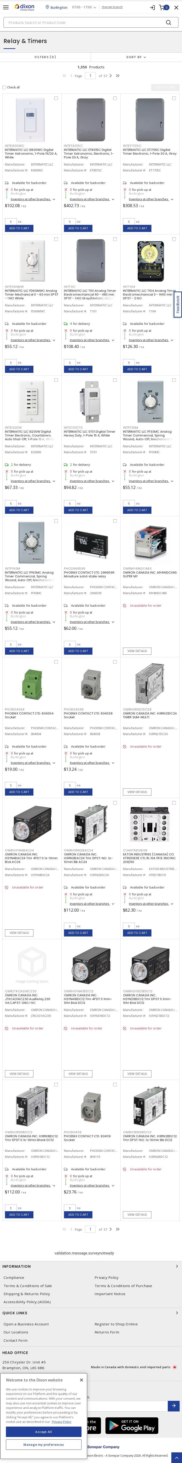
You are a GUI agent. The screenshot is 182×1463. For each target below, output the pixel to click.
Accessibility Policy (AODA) (27, 1302)
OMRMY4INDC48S (137, 568)
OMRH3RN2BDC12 (137, 1132)
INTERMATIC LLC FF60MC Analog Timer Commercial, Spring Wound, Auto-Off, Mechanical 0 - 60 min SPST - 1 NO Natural (31, 578)
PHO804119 (73, 1132)
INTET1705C (132, 146)
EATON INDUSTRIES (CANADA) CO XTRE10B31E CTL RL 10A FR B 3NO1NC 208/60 (149, 858)
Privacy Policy (107, 1277)
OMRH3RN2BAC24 (78, 850)
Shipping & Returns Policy (27, 1294)
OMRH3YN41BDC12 (79, 991)
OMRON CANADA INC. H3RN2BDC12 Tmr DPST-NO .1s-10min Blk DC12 (150, 1138)
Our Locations (16, 1332)
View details (137, 651)
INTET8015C (73, 146)
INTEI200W (13, 428)
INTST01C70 (73, 428)
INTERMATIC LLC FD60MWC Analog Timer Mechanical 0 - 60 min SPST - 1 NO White (31, 294)
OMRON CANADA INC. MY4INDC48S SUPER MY (150, 574)
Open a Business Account (26, 1324)
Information (91, 1266)
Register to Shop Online (116, 1324)
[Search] (91, 22)
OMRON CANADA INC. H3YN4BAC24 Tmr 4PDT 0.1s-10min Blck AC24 (31, 858)
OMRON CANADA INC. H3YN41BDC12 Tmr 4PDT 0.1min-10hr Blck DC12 (88, 999)
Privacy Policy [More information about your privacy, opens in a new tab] (61, 1421)
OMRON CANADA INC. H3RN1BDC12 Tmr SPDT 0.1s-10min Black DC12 (31, 1138)
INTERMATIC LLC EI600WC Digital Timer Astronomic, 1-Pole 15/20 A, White (31, 153)
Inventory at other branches (31, 199)
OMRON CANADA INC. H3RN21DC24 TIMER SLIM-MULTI (150, 715)
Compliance (14, 1277)
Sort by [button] (134, 57)
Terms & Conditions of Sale (28, 1286)
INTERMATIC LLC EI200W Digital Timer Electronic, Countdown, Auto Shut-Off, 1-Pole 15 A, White (30, 435)
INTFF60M (12, 568)
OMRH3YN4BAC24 (19, 850)
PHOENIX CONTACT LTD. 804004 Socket (29, 715)
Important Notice (110, 1294)
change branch (112, 7)
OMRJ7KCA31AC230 (20, 991)
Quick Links (91, 1312)
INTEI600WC (14, 146)
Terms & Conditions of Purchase (123, 1286)
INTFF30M (130, 428)
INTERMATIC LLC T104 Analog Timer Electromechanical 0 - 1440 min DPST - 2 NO (149, 294)
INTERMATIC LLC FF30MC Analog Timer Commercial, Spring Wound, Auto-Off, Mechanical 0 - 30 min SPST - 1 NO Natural (149, 437)
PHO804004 (15, 709)
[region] (43, 1416)
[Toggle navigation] (5, 7)
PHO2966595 (75, 568)
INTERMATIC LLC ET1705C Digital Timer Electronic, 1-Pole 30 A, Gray (150, 152)
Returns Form (107, 1332)
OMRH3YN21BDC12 (138, 991)
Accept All (43, 1432)
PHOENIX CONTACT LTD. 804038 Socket (88, 715)
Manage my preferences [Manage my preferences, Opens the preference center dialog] (43, 1444)
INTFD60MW (14, 287)
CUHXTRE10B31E (135, 850)
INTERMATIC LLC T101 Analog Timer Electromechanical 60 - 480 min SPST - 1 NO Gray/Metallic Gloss (90, 294)
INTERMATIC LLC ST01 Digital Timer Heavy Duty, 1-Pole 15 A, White (89, 433)
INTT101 (69, 287)
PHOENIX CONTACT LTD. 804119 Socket (87, 1138)
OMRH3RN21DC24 (137, 709)
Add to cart (19, 228)
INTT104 (129, 287)
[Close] (81, 1380)
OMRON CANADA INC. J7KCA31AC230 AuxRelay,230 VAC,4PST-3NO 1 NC (27, 999)
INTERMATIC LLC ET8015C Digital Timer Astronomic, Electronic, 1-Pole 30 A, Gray (89, 153)
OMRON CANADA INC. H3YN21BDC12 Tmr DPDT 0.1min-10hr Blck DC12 (147, 999)
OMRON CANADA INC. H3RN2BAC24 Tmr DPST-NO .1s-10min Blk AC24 (88, 858)
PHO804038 (74, 709)
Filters (45, 57)
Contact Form (15, 1340)
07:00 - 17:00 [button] (82, 7)
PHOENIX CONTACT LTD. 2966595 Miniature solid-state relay (89, 574)
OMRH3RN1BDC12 (19, 1132)
